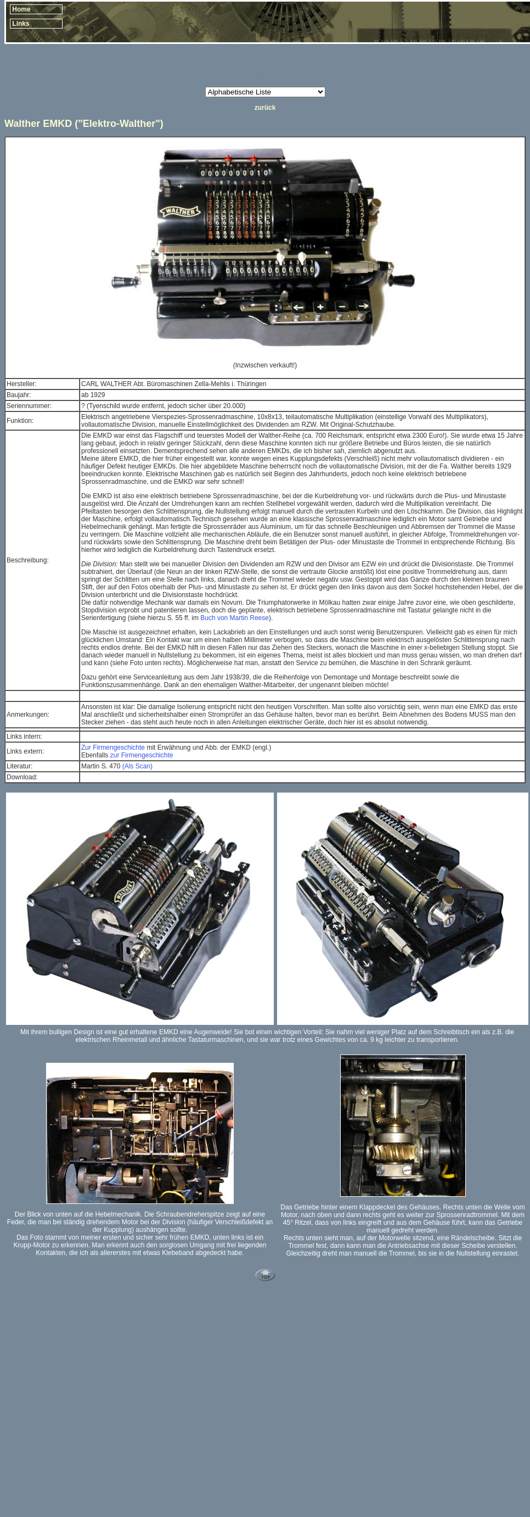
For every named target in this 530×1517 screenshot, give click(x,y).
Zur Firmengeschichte (113, 747)
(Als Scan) (137, 766)
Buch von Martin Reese (234, 618)
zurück (265, 107)
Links (20, 23)
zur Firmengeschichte (141, 755)
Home (21, 9)
